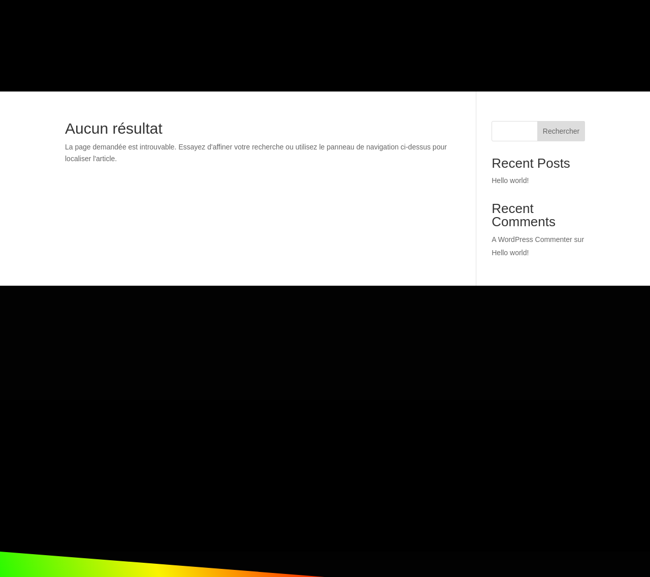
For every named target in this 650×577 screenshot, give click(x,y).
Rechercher (561, 106)
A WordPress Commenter (532, 214)
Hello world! (510, 155)
